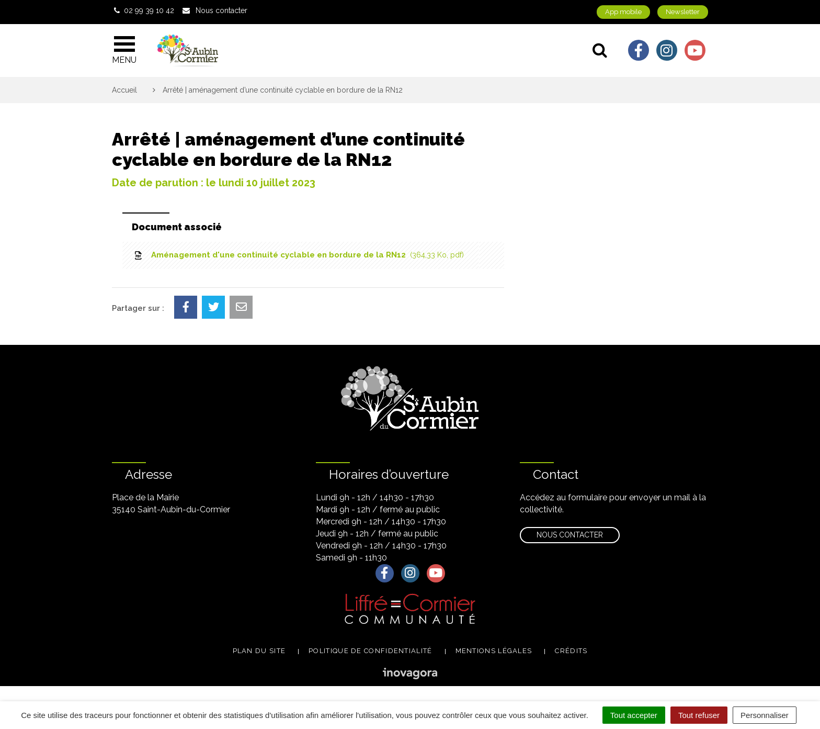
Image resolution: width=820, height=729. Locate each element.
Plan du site (259, 651)
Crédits (571, 651)
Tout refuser (699, 715)
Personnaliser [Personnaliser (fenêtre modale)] (765, 715)
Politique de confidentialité (370, 651)
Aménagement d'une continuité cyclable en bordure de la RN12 (298, 255)
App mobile (623, 12)
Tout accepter (633, 715)
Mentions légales (493, 651)
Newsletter (683, 12)
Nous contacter (570, 535)
